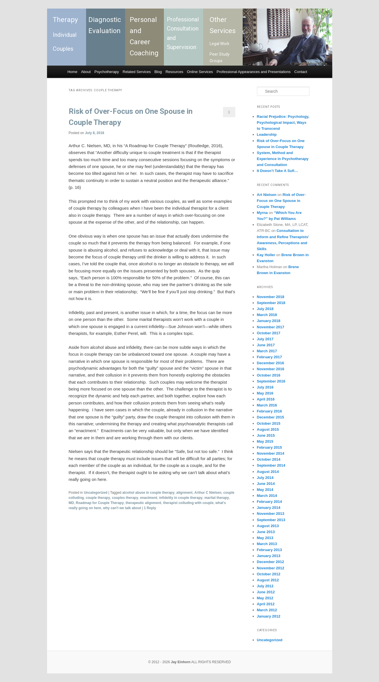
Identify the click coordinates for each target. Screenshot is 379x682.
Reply (150, 508)
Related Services (137, 72)
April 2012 (266, 604)
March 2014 (267, 495)
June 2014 (266, 483)
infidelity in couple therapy (180, 498)
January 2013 (268, 556)
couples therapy (125, 498)
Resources (174, 72)
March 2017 (267, 351)
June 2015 (266, 435)
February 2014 (269, 501)
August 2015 (268, 429)
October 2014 (268, 459)
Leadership (267, 134)
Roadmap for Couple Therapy (100, 503)
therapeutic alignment (143, 503)
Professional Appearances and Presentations (254, 72)
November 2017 (270, 327)
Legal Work (219, 43)
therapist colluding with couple (188, 503)
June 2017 (266, 345)
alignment (184, 493)
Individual (64, 34)
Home (72, 72)
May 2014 (265, 489)
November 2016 (270, 369)
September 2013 (271, 520)
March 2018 (267, 315)
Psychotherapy (106, 72)
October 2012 (268, 574)
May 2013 (265, 538)
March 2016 (267, 405)
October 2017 (268, 333)
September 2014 (271, 465)
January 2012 (268, 616)
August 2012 (268, 580)
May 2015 (265, 441)
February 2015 (269, 447)
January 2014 (268, 507)
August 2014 (268, 471)
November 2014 (270, 453)
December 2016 (270, 363)
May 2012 (265, 598)
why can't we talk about (122, 508)
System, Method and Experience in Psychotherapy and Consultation (283, 159)
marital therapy (216, 498)
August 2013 (268, 526)
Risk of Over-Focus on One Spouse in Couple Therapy (281, 201)
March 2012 (267, 610)
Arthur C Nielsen (208, 493)
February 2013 (269, 550)
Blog (158, 72)
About (86, 72)
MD (71, 503)
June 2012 (266, 592)
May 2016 (265, 393)
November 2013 (270, 513)
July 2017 (265, 339)
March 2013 (267, 544)
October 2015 (268, 423)
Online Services (200, 72)
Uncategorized (96, 493)
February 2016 (269, 411)
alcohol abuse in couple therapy (148, 493)
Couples (63, 48)
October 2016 (268, 375)
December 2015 (270, 417)
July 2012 (265, 586)
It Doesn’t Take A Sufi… (277, 171)
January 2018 (268, 321)
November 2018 (270, 297)
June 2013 (266, 532)
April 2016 (266, 399)
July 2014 (265, 477)
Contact (300, 72)
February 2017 (269, 357)
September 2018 (271, 303)
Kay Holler (266, 255)
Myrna (262, 213)
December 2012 (270, 562)
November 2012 (270, 568)
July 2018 (265, 309)
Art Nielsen (267, 195)
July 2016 (265, 387)
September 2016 (271, 381)
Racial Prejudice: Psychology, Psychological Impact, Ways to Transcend (283, 122)
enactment (148, 498)
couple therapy (98, 498)
